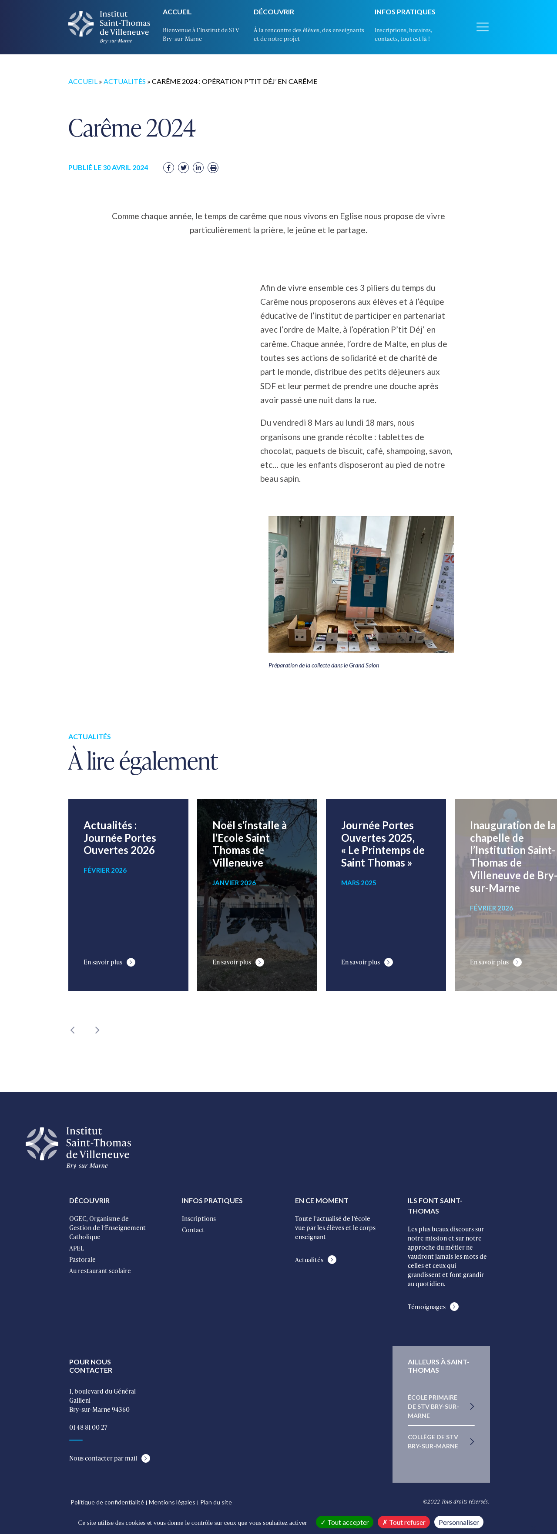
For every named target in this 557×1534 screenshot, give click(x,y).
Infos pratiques (405, 11)
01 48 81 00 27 (88, 1427)
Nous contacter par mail (103, 1458)
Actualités (125, 81)
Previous (72, 1030)
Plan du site (216, 1502)
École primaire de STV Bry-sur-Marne (433, 1406)
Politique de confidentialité (107, 1502)
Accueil (177, 11)
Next (96, 1030)
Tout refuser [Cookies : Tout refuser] (404, 1522)
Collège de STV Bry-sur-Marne (433, 1441)
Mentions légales (172, 1502)
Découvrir (274, 11)
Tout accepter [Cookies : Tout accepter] (344, 1522)
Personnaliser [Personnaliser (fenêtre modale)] (459, 1522)
